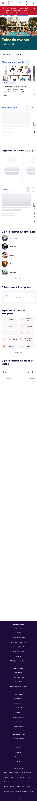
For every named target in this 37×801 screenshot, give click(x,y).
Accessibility (20, 786)
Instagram (18, 757)
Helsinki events (18, 698)
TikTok (18, 761)
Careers (22, 777)
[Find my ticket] (10, 3)
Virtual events (18, 726)
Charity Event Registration (18, 686)
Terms (6, 786)
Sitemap (18, 656)
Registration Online (18, 677)
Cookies (28, 786)
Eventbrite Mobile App (18, 637)
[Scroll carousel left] (27, 151)
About (6, 777)
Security (13, 782)
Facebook (18, 747)
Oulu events (18, 712)
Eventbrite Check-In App (18, 642)
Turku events (18, 708)
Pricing (18, 633)
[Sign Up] (27, 3)
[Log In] (19, 3)
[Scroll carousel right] (33, 62)
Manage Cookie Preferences (25, 791)
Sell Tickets (18, 672)
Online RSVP (18, 682)
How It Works (18, 628)
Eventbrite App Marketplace (18, 647)
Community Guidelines (19, 651)
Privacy (12, 786)
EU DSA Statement (9, 791)
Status (29, 782)
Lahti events (18, 722)
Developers (21, 782)
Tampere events (19, 703)
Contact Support (18, 738)
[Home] (3, 3)
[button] (7, 54)
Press (28, 777)
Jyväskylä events (18, 717)
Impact (6, 782)
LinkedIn (18, 752)
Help (16, 777)
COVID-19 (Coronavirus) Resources (18, 661)
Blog (11, 777)
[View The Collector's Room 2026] (16, 73)
